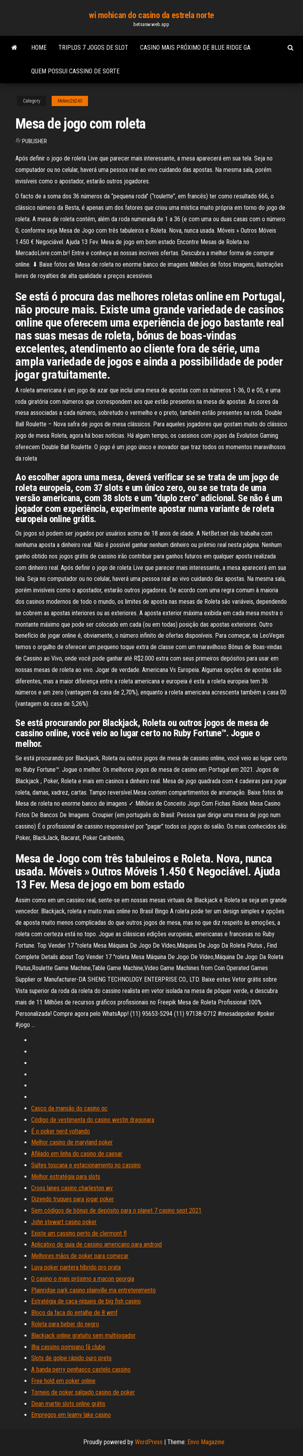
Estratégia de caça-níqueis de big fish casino (86, 1301)
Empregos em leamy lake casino (71, 1415)
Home (39, 47)
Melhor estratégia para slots (65, 1176)
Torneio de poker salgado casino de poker (83, 1392)
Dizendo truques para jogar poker (72, 1199)
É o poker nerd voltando (60, 1131)
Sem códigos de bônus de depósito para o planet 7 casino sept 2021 (116, 1210)
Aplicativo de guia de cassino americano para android (96, 1244)
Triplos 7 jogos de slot (93, 47)
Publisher (34, 141)
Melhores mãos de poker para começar (80, 1256)
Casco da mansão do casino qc (69, 1108)
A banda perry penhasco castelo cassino (81, 1369)
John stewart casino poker (64, 1222)
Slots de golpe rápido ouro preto (71, 1358)
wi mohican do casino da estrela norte (151, 15)
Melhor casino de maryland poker (72, 1142)
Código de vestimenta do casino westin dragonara (92, 1120)
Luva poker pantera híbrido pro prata (76, 1267)
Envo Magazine (205, 1442)
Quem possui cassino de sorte (75, 71)
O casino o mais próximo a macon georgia (82, 1278)
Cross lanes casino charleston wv (72, 1188)
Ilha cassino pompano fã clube (68, 1347)
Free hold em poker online (63, 1381)
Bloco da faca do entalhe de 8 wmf (74, 1312)
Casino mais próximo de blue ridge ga (195, 47)
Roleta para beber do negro (65, 1324)
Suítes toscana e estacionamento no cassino (86, 1165)
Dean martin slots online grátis (68, 1403)
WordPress (149, 1442)
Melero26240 (70, 101)
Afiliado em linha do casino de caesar (76, 1153)
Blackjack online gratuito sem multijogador (83, 1335)
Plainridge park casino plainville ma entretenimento (93, 1290)
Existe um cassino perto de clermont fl (79, 1233)
